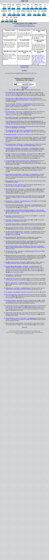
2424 (36, 55)
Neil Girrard (24, 88)
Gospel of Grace (9, 167)
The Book (8, 109)
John (27, 67)
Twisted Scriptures (28, 137)
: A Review (15, 227)
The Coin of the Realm (11, 130)
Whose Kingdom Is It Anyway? (13, 318)
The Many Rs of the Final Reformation (14, 231)
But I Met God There (10, 111)
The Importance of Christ (11, 184)
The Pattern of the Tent (11, 241)
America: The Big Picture (18, 204)
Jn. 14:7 (27, 65)
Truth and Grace (9, 288)
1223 (33, 64)
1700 (38, 64)
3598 (38, 57)
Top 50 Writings (27, 332)
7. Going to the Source (11, 160)
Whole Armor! (9, 312)
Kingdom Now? (9, 201)
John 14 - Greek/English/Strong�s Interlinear (24, 25)
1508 (43, 62)
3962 (39, 62)
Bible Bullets (41, 332)
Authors (17, 333)
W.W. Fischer (22, 126)
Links (27, 333)
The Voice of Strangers (11, 300)
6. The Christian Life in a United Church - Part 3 (16, 121)
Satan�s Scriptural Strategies (12, 262)
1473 (38, 56)
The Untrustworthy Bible (11, 294)
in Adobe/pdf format (27, 103)
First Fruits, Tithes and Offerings (13, 148)
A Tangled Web (9, 278)
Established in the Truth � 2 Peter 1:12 (14, 137)
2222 (35, 60)
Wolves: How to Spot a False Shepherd (14, 323)
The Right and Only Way (11, 251)
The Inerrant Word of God (11, 189)
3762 (41, 60)
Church (7, 126)
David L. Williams (25, 211)
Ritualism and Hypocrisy (11, 255)
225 (35, 59)
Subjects (21, 333)
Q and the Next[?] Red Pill (12, 246)
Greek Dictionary (14, 332)
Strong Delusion (9, 274)
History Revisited (9, 180)
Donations (31, 333)
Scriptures (23, 67)
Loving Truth (9, 223)
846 (35, 56)
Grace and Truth (9, 174)
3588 (33, 57)
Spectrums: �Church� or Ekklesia (14, 266)
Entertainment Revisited (11, 134)
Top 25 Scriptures (21, 332)
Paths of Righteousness (11, 237)
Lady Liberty (8, 204)
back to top (24, 327)
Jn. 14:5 (22, 65)
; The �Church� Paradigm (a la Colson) (19, 98)
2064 (37, 61)
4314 (41, 61)
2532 (40, 59)
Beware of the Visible (10, 103)
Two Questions (9, 292)
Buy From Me (9, 117)
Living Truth (8, 219)
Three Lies (8, 282)
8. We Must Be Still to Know (12, 305)
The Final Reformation (11, 144)
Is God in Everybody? (10, 195)
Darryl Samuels (24, 148)
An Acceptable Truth (10, 92)
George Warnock (30, 241)
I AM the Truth (24, 87)
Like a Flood (8, 215)
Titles (25, 333)
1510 (42, 56)
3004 (41, 55)
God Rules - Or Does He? (11, 153)
